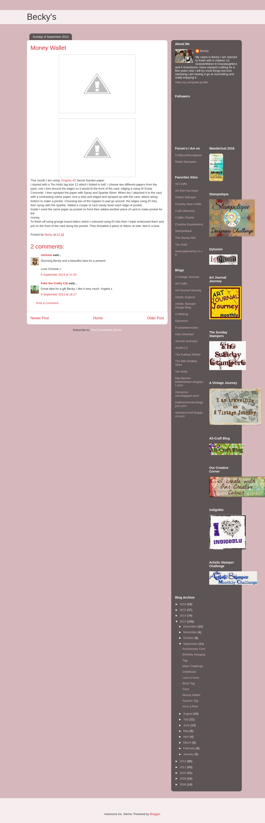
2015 (183, 610)
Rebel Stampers (185, 161)
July (186, 719)
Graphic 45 (69, 180)
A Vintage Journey (187, 277)
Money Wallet (191, 695)
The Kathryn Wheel (187, 354)
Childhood (189, 671)
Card (185, 689)
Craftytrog (181, 314)
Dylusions (181, 321)
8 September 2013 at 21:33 (59, 274)
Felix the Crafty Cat (54, 283)
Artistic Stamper (185, 197)
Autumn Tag (190, 700)
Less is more (190, 677)
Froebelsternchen (186, 327)
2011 (183, 767)
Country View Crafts (188, 204)
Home (98, 318)
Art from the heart (186, 190)
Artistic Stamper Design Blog (185, 305)
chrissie (46, 255)
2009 (183, 778)
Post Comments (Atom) (106, 330)
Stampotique (183, 231)
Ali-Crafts (181, 283)
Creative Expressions (189, 224)
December (190, 626)
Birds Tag (188, 683)
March (187, 742)
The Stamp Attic (185, 237)
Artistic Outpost (185, 297)
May (186, 731)
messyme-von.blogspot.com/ (187, 393)
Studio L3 (181, 347)
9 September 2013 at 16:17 (59, 294)
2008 (183, 784)
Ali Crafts (181, 183)
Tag (184, 660)
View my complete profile (191, 82)
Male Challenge (192, 666)
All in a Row (190, 706)
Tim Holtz (181, 244)
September (191, 643)
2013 (183, 621)
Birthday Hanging (193, 654)
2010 (183, 773)
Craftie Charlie (184, 217)
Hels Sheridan (184, 334)
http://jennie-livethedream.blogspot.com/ (189, 381)
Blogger (155, 814)
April (186, 736)
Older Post (155, 318)
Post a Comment (47, 303)
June (187, 725)
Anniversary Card (193, 648)
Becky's (41, 17)
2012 (183, 761)
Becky (204, 51)
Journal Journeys (186, 341)
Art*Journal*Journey (188, 290)
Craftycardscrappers (188, 155)
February (189, 748)
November (190, 632)
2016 (183, 604)
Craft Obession (185, 211)
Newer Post (40, 318)
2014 (183, 615)
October (189, 638)
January (189, 754)
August (188, 713)
